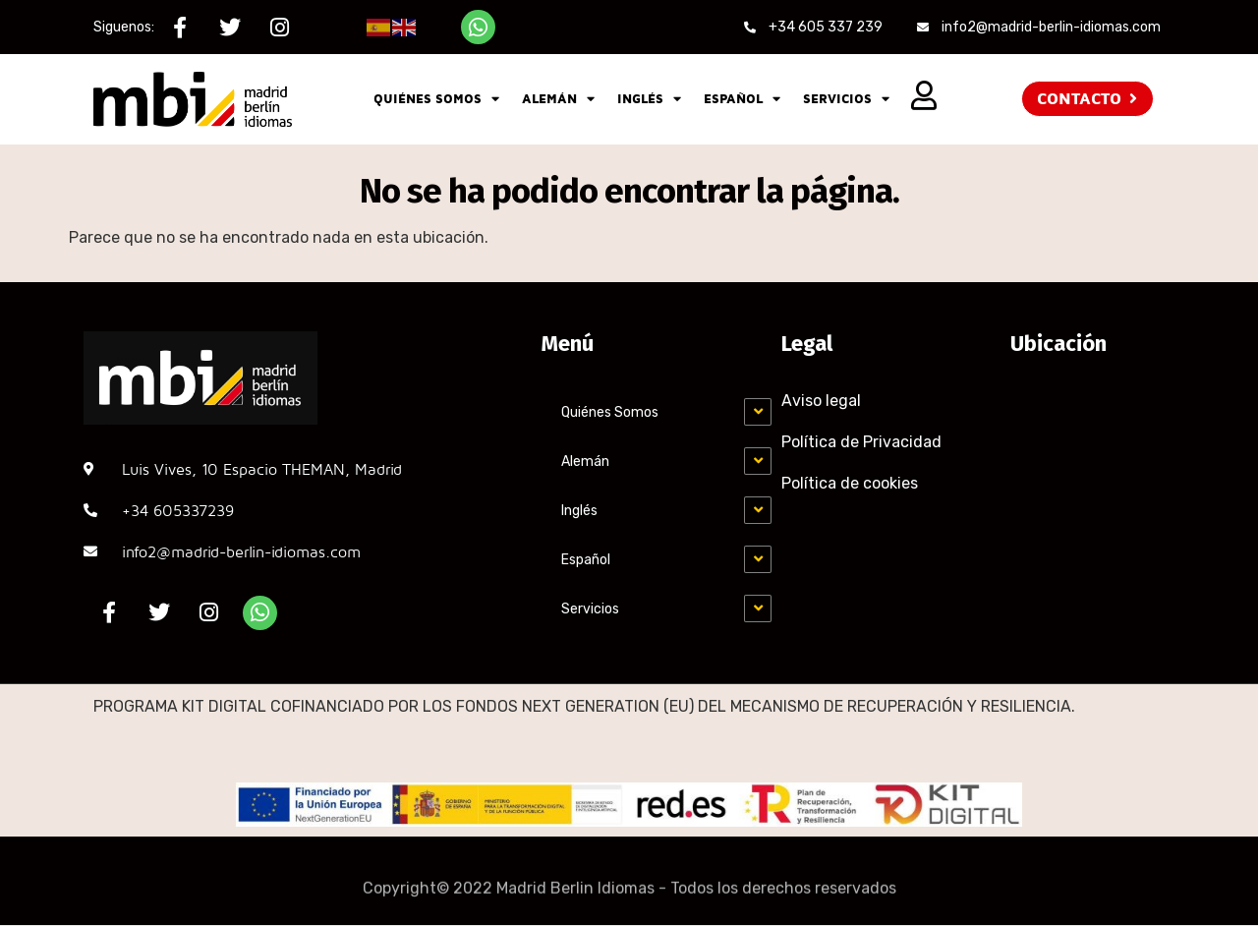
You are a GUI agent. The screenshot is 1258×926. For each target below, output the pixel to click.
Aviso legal (821, 400)
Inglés (649, 99)
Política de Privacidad (861, 442)
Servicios (846, 99)
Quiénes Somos (436, 99)
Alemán (558, 99)
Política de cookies (849, 483)
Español (742, 99)
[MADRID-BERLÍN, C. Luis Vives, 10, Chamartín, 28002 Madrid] (1091, 475)
